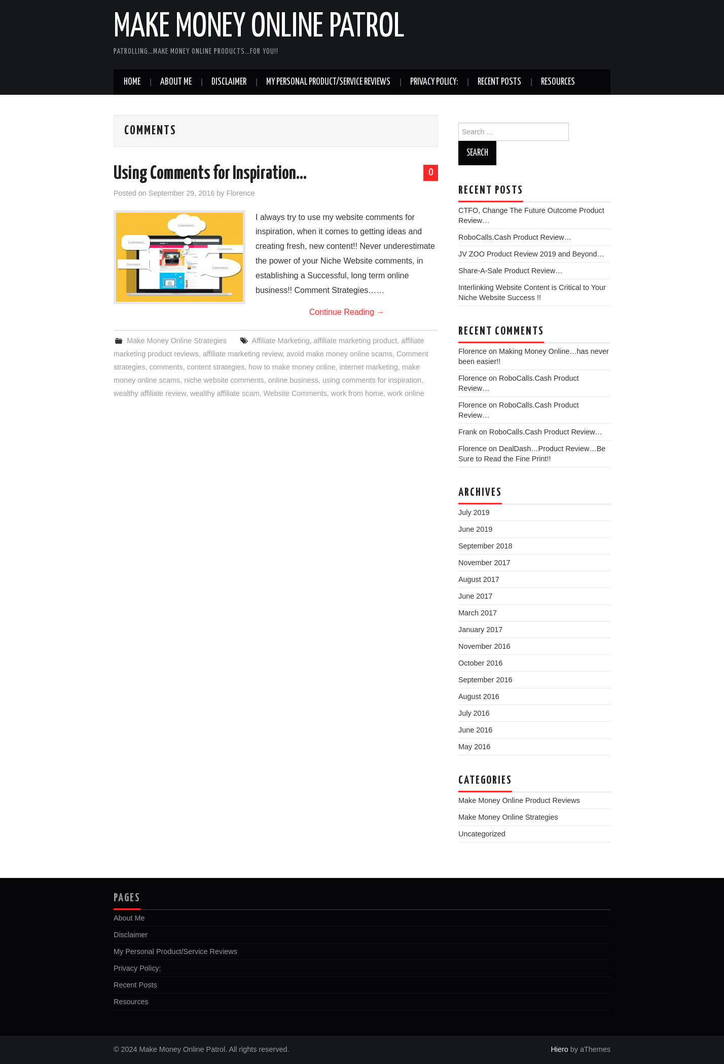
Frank (467, 432)
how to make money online (291, 367)
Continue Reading (347, 312)
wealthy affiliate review (150, 393)
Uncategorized (481, 834)
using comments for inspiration (371, 380)
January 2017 (480, 630)
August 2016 (478, 696)
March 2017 (477, 613)
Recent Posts (499, 82)
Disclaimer (228, 82)
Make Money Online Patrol (259, 27)
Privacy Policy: (434, 82)
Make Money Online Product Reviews (519, 800)
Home (132, 82)
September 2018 (485, 546)
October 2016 (480, 663)
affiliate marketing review (242, 354)
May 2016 (474, 747)
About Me (176, 82)
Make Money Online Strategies (177, 341)
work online (405, 393)
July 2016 (474, 713)
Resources (558, 82)
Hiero (559, 1049)
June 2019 (475, 529)
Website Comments (295, 393)
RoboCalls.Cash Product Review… (514, 237)
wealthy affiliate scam (225, 393)
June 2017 (475, 596)
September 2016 (485, 680)
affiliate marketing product (355, 341)
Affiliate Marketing (281, 341)
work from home (357, 393)
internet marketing (369, 367)
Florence (240, 193)
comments (166, 367)
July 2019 (474, 512)
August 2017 (478, 579)
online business (293, 380)
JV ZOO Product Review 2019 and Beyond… (531, 254)
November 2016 (484, 646)
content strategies (216, 367)
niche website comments (224, 380)
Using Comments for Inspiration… (210, 174)
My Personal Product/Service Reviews (328, 82)
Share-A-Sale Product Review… (510, 271)
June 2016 (475, 730)
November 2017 (484, 563)
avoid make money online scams (339, 354)
